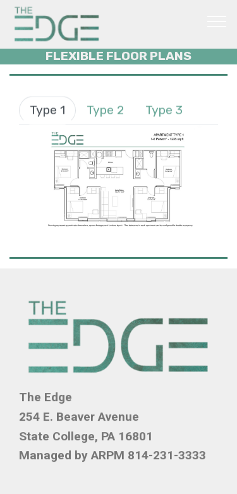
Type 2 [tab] (105, 110)
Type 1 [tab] (47, 110)
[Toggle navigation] (217, 21)
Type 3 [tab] (164, 110)
